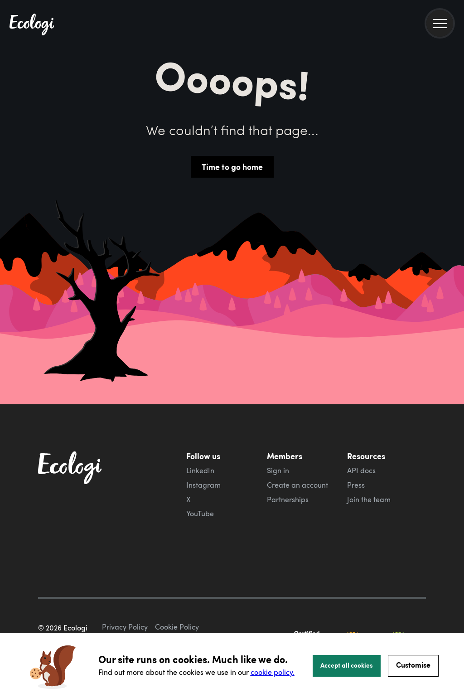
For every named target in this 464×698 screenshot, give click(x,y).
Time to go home (232, 167)
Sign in (278, 470)
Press (356, 485)
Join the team (369, 499)
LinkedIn (200, 470)
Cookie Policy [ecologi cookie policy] (177, 626)
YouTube (200, 513)
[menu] (439, 23)
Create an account (297, 485)
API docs (361, 470)
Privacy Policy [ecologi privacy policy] (125, 626)
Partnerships (288, 499)
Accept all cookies (346, 664)
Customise (413, 664)
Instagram (203, 485)
